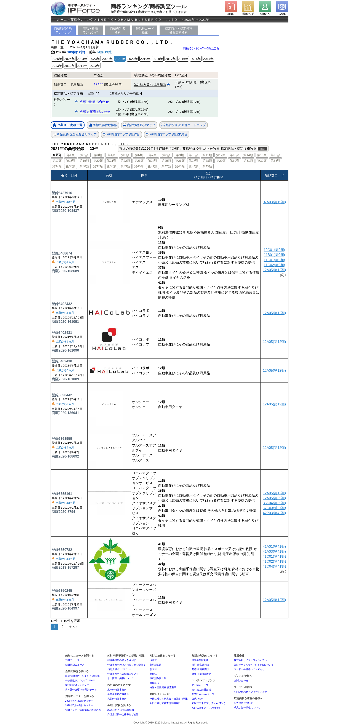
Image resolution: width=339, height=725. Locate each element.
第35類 (70, 166)
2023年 (95, 59)
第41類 (152, 166)
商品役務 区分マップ (139, 125)
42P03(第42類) (274, 513)
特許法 (153, 660)
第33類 (275, 160)
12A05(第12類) (274, 270)
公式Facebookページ (203, 694)
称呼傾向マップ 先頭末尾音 (166, 134)
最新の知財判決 (200, 660)
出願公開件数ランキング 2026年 (82, 676)
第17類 (57, 160)
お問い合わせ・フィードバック (250, 691)
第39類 (125, 166)
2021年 (189, 19)
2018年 (158, 59)
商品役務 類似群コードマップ (184, 125)
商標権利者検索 (117, 30)
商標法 (153, 673)
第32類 (262, 160)
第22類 (125, 160)
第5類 (125, 155)
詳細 (262, 148)
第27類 (193, 160)
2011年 (82, 65)
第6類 (139, 155)
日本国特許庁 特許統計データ (81, 689)
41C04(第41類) (274, 566)
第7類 (153, 155)
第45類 (207, 166)
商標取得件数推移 (103, 125)
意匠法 (153, 669)
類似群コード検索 (145, 30)
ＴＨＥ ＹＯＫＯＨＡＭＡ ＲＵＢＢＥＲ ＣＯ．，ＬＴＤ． (139, 19)
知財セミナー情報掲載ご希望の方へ (84, 710)
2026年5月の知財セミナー (79, 705)
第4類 (111, 155)
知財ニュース (72, 660)
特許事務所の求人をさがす (121, 660)
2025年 (69, 59)
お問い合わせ (241, 680)
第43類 (180, 166)
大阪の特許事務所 (116, 698)
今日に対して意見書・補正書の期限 (169, 698)
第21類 (111, 160)
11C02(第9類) (274, 265)
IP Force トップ (200, 685)
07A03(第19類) (274, 202)
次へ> (73, 627)
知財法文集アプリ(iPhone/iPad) (208, 703)
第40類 (139, 166)
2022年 (107, 59)
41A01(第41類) (274, 546)
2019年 (145, 59)
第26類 (180, 160)
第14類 (248, 155)
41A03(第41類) (274, 551)
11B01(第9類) (274, 255)
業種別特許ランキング (77, 685)
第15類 (262, 155)
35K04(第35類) (274, 503)
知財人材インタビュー (119, 669)
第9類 (180, 155)
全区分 (57, 155)
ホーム (62, 19)
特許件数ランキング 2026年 (80, 680)
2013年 (57, 65)
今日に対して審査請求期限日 (165, 703)
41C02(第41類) (274, 561)
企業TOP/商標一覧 (67, 125)
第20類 (98, 160)
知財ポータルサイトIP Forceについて (254, 664)
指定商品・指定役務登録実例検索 (178, 30)
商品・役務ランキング (90, 30)
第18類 (70, 160)
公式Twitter (197, 698)
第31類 (248, 160)
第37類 (98, 166)
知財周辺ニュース (74, 664)
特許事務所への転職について (122, 673)
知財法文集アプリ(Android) (206, 707)
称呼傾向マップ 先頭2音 (121, 134)
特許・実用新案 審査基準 (163, 687)
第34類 (57, 166)
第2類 (84, 155)
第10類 (193, 155)
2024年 (82, 59)
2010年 (95, 65)
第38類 (111, 166)
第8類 (166, 155)
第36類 (84, 166)
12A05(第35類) (274, 498)
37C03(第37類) (274, 508)
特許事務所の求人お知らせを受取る (126, 664)
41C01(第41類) (274, 556)
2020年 (132, 59)
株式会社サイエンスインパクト (250, 660)
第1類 (71, 155)
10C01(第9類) (274, 250)
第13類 (234, 155)
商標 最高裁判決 (200, 669)
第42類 (166, 166)
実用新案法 (156, 664)
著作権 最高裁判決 (201, 673)
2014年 (208, 59)
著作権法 (154, 683)
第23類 (139, 160)
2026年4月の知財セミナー (79, 700)
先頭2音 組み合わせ (94, 102)
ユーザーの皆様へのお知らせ (249, 669)
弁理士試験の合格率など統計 (122, 714)
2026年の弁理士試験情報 (120, 710)
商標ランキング (81, 19)
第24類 (152, 160)
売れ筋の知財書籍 (201, 689)
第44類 (193, 166)
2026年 (57, 59)
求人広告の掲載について (247, 707)
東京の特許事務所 (116, 689)
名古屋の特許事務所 (118, 694)
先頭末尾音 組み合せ (95, 112)
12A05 (98, 84)
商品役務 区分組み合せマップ (75, 134)
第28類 (207, 160)
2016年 (183, 59)
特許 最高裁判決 (200, 664)
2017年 (170, 59)
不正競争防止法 (158, 678)
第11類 (207, 155)
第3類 (98, 155)
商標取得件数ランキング (63, 30)
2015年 (195, 59)
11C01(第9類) (274, 260)
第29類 (221, 160)
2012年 (69, 65)
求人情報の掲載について (120, 678)
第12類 (221, 155)
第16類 (275, 155)
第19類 (84, 160)
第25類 (166, 160)
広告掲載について (243, 703)
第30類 (234, 160)
